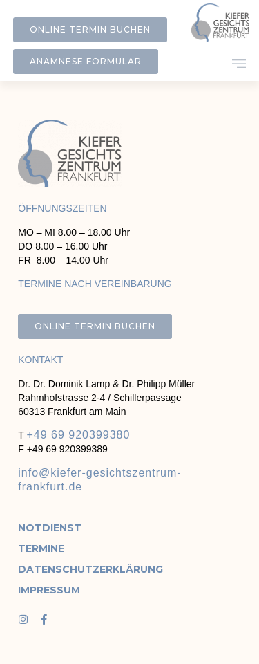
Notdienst (49, 528)
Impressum (49, 590)
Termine (41, 548)
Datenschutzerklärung (62, 569)
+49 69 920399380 (78, 435)
